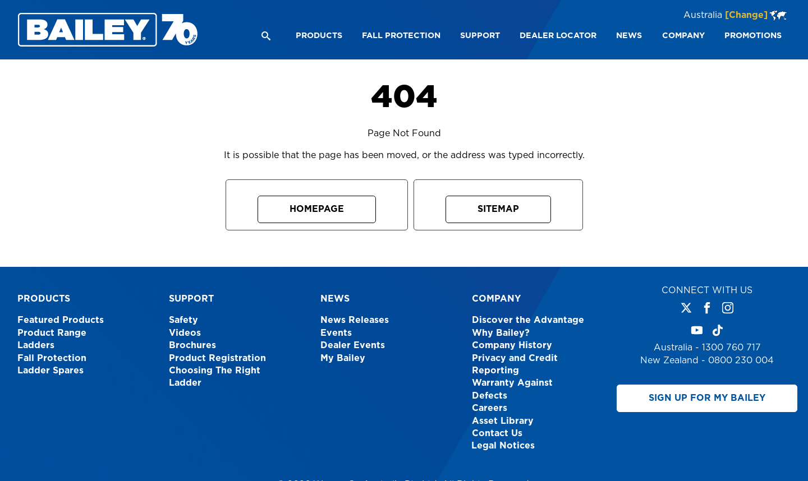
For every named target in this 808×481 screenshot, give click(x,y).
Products (43, 298)
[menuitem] (318, 36)
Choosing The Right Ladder (214, 376)
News (335, 298)
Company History (512, 345)
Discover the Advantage (528, 320)
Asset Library (503, 421)
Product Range (51, 333)
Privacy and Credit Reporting (515, 364)
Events (336, 333)
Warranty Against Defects (512, 389)
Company (496, 298)
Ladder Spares (50, 370)
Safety (183, 320)
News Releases (354, 320)
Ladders (35, 345)
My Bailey (342, 358)
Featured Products (60, 320)
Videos (185, 333)
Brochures (192, 345)
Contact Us (497, 433)
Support (191, 298)
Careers (489, 408)
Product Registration (217, 358)
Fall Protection (51, 358)
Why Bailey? (501, 333)
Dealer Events (352, 345)
